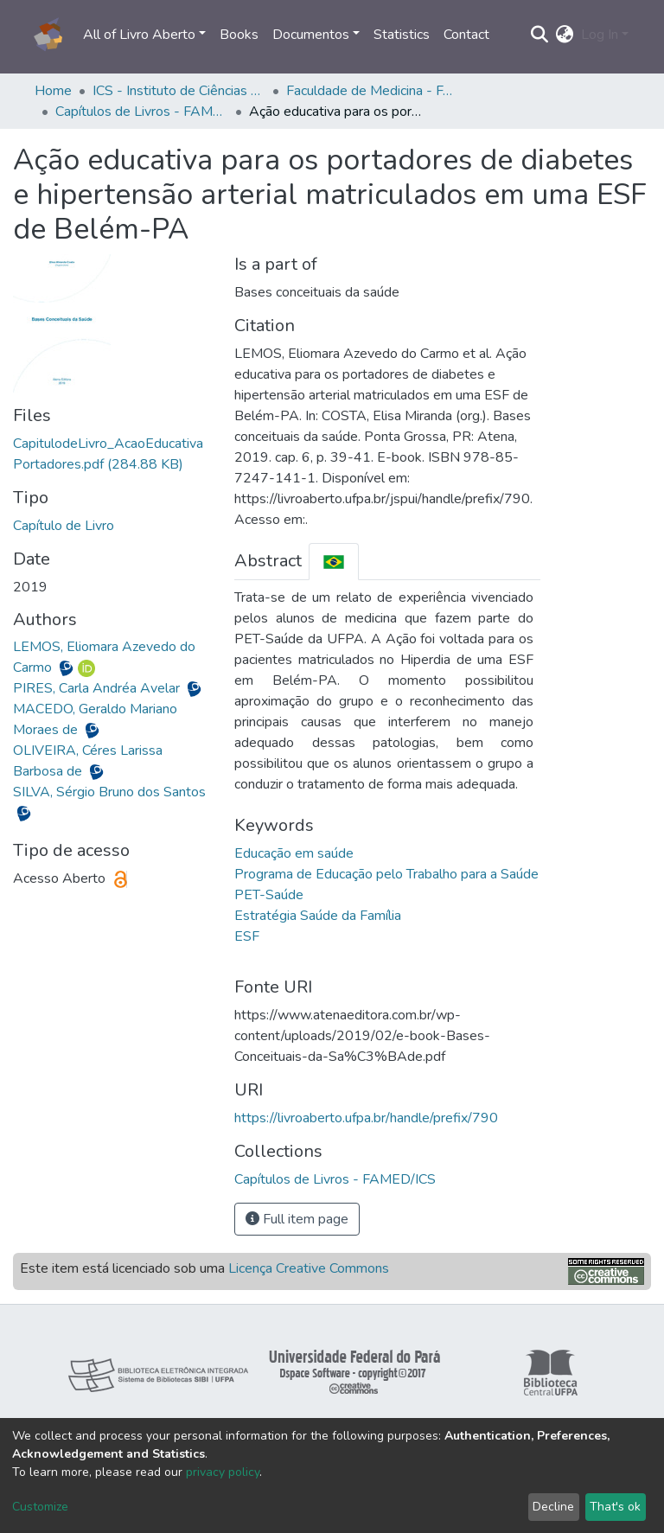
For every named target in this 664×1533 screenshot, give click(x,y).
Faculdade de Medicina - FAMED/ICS (372, 90)
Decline (553, 1506)
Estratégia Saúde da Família (317, 915)
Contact (466, 34)
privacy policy (222, 1472)
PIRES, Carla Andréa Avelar (98, 688)
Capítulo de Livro (63, 525)
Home (53, 90)
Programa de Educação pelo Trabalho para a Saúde (386, 874)
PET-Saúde (268, 894)
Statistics (402, 34)
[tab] (334, 561)
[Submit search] (540, 34)
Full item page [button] (297, 1219)
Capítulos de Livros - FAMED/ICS (141, 111)
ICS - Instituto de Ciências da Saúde (179, 90)
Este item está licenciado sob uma (204, 1268)
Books (239, 34)
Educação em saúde (294, 853)
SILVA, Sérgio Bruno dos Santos (109, 792)
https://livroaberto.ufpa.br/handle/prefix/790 (366, 1117)
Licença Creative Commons (308, 1268)
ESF (246, 936)
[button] (565, 34)
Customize (40, 1506)
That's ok (615, 1506)
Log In (599, 34)
